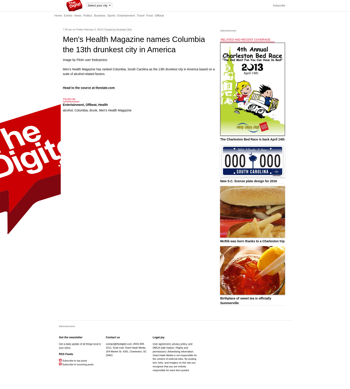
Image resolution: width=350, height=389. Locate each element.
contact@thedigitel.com (119, 344)
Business (100, 15)
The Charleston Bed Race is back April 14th (252, 139)
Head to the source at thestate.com (89, 88)
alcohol (68, 110)
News (77, 15)
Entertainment (126, 15)
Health (103, 105)
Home (58, 15)
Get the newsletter (71, 337)
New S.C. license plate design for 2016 (248, 181)
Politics (87, 15)
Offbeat (159, 15)
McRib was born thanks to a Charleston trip (252, 241)
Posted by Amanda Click (118, 29)
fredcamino (99, 60)
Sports (111, 15)
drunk (93, 110)
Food (149, 15)
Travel (141, 15)
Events (68, 15)
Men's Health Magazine (115, 110)
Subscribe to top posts (73, 360)
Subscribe (279, 5)
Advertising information (180, 351)
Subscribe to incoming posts (76, 364)
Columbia (81, 110)
